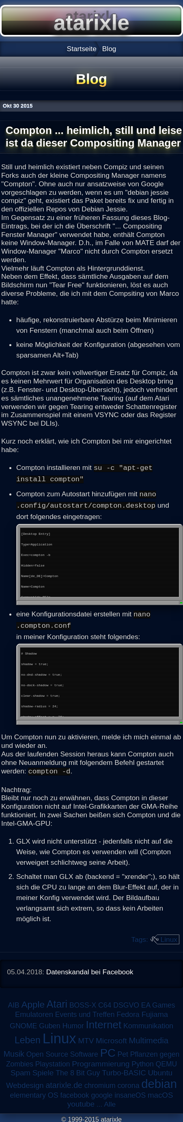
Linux (169, 937)
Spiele (43, 1070)
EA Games (158, 1002)
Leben (28, 1037)
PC (108, 1050)
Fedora (128, 1012)
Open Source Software (62, 1051)
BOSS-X (82, 1002)
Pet (123, 1051)
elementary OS (34, 1092)
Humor (73, 1023)
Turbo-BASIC (124, 1070)
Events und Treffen (85, 1012)
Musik (14, 1051)
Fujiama (155, 1011)
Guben (49, 1023)
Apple (33, 1002)
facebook (74, 1092)
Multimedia (148, 1037)
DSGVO (126, 1002)
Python (142, 1061)
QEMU (166, 1061)
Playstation (52, 1061)
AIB (13, 1002)
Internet (104, 1021)
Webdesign (25, 1082)
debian (159, 1081)
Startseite (82, 49)
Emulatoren (34, 1011)
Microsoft (111, 1038)
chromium (100, 1083)
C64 (104, 1002)
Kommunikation (148, 1023)
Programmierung (100, 1061)
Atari (57, 1001)
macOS (160, 1092)
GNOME (23, 1023)
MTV (86, 1038)
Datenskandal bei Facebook (89, 969)
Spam (20, 1070)
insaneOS (130, 1092)
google (101, 1092)
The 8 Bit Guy (78, 1070)
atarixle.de (63, 1082)
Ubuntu (160, 1070)
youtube (81, 1101)
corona (128, 1083)
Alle (110, 1101)
